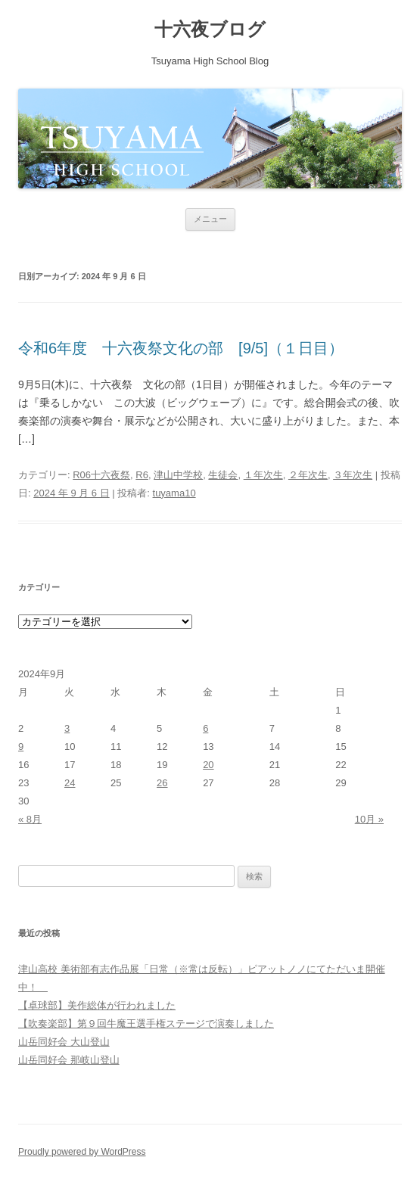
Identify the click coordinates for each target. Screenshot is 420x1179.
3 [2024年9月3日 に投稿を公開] (67, 728)
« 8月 (30, 819)
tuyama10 (174, 493)
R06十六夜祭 (101, 475)
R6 (141, 475)
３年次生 (352, 475)
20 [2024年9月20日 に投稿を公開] (208, 764)
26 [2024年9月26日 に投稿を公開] (162, 783)
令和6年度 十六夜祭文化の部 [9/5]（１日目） (181, 348)
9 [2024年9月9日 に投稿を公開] (20, 746)
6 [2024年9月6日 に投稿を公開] (205, 728)
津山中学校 (178, 475)
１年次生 (263, 475)
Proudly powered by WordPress (82, 1151)
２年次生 (308, 475)
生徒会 (223, 475)
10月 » (369, 819)
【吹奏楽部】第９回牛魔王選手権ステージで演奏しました (146, 1023)
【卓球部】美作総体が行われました (97, 1005)
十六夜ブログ (210, 29)
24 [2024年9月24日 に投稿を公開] (69, 783)
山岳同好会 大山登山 (64, 1041)
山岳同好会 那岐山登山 (69, 1059)
